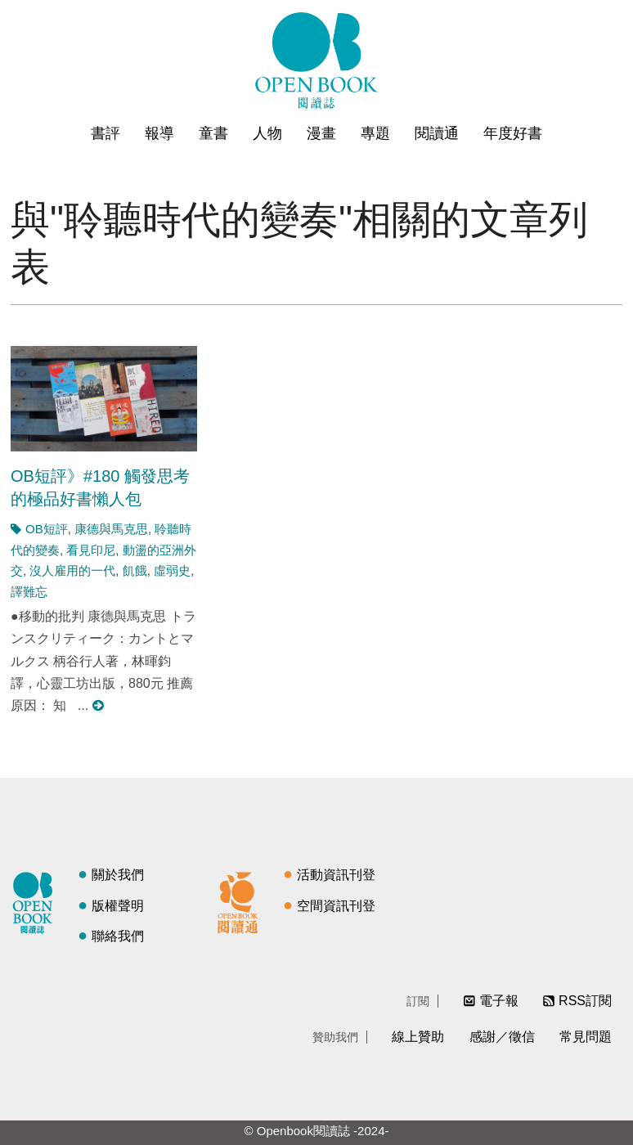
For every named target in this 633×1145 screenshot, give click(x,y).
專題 (375, 133)
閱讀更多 (99, 705)
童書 (213, 133)
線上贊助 (418, 1037)
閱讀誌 (36, 900)
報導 (159, 133)
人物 (267, 133)
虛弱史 (172, 570)
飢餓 (135, 570)
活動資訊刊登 (336, 875)
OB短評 (46, 529)
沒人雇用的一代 (72, 570)
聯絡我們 (118, 936)
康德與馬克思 (111, 529)
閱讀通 (437, 133)
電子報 (499, 1001)
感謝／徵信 (502, 1037)
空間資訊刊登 (336, 906)
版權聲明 (118, 906)
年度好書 (512, 133)
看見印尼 (90, 550)
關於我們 (118, 875)
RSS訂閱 (585, 1001)
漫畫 (321, 133)
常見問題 (585, 1037)
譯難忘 (29, 592)
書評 (105, 133)
